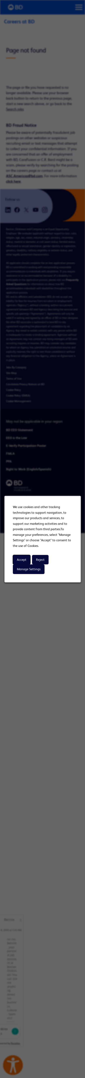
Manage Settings (28, 569)
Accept (21, 559)
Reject (40, 559)
